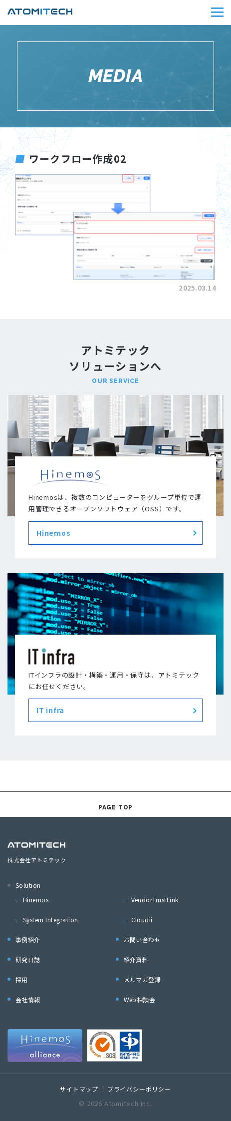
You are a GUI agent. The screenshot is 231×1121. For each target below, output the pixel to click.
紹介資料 (136, 959)
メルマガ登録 (142, 979)
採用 (21, 979)
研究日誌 (27, 959)
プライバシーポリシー (139, 1089)
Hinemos (35, 899)
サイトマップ (79, 1089)
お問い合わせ (142, 939)
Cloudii (142, 919)
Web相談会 (140, 999)
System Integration (50, 919)
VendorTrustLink (155, 899)
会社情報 (27, 999)
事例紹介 (27, 939)
